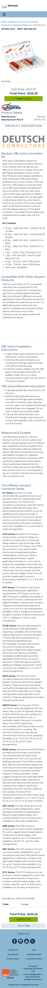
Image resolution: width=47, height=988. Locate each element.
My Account (13, 954)
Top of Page (23, 925)
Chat (34, 950)
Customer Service (34, 959)
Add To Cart (23, 98)
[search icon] (42, 14)
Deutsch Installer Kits (22, 25)
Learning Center (34, 954)
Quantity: (6, 81)
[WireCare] (12, 5)
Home (3, 22)
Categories (12, 22)
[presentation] (4, 5)
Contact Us (13, 950)
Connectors (24, 22)
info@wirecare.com (33, 979)
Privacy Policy (13, 959)
